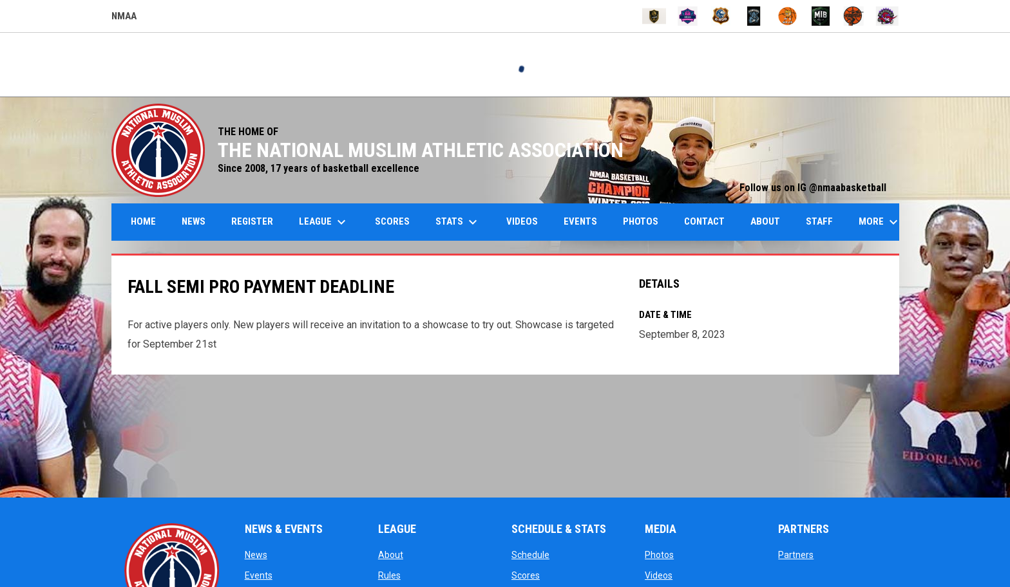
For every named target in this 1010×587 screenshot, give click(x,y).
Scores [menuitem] (392, 221)
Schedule (530, 555)
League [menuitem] (324, 222)
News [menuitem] (193, 221)
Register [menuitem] (252, 221)
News (256, 555)
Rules (389, 575)
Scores (525, 575)
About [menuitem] (765, 221)
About (390, 555)
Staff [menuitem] (819, 221)
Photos (659, 555)
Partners (796, 555)
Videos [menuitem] (522, 221)
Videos (658, 575)
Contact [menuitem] (704, 221)
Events (258, 575)
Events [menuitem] (580, 221)
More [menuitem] (880, 222)
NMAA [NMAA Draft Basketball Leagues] (124, 18)
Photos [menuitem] (640, 221)
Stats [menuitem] (458, 222)
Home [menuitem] (143, 221)
